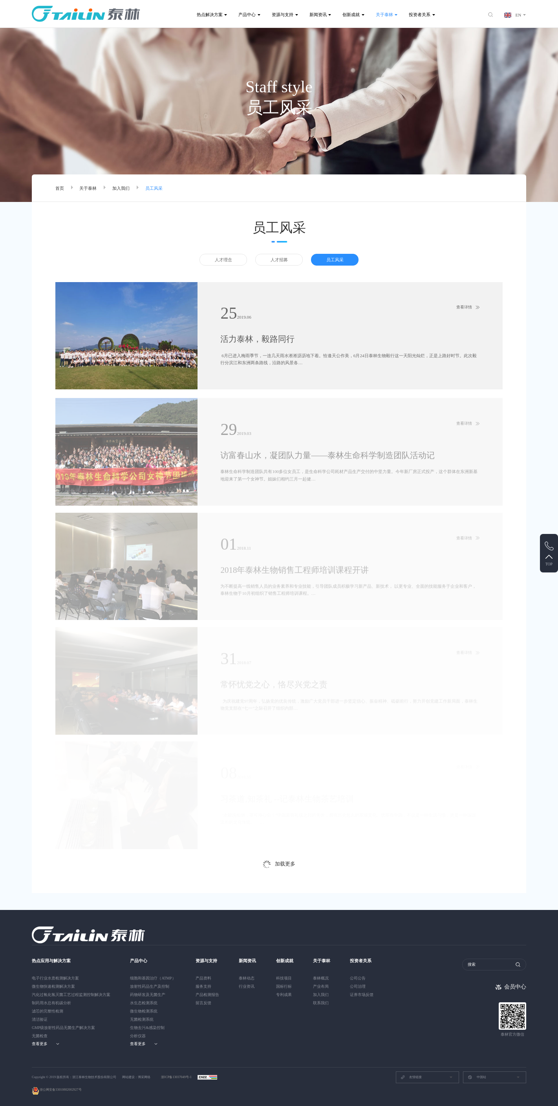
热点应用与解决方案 (51, 960)
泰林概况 (321, 978)
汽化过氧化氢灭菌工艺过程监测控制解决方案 (71, 994)
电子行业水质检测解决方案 (55, 978)
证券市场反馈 (361, 994)
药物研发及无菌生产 (147, 994)
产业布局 (321, 986)
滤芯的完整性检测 (47, 1011)
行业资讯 (246, 986)
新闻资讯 (318, 14)
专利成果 (284, 994)
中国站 (477, 1077)
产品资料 (203, 978)
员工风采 (154, 188)
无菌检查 (40, 1036)
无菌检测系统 (142, 1019)
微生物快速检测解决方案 (53, 986)
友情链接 (411, 1077)
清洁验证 (40, 1019)
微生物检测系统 (143, 1011)
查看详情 (464, 307)
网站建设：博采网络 (136, 1077)
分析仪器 (138, 1036)
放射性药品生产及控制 (149, 986)
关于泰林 (384, 14)
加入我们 (121, 188)
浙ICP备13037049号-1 (176, 1077)
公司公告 (358, 978)
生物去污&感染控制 (147, 1027)
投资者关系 (419, 14)
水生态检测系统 (143, 1003)
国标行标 (284, 986)
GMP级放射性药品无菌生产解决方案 (63, 1027)
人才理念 (223, 259)
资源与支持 (282, 14)
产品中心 (247, 14)
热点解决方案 (210, 14)
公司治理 (358, 986)
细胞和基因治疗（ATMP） (153, 978)
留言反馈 (203, 1003)
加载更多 (285, 864)
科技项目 (284, 978)
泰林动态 (246, 978)
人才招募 (279, 259)
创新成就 (351, 14)
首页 (59, 188)
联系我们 (321, 1003)
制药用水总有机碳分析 (51, 1003)
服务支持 (203, 986)
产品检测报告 (207, 994)
